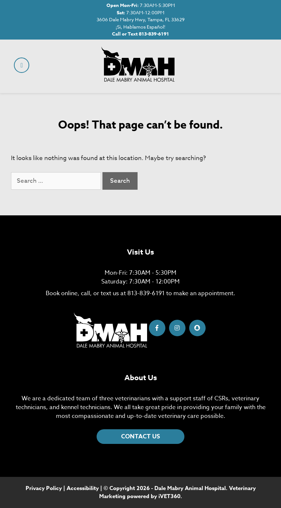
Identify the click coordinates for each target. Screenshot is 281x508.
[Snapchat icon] (197, 328)
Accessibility (83, 488)
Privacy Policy (44, 488)
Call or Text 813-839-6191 (140, 33)
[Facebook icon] (157, 328)
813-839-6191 (146, 293)
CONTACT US (140, 436)
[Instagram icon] (177, 328)
